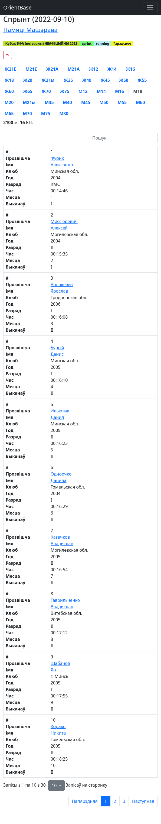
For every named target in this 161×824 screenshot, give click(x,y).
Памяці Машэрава (30, 29)
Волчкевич (62, 284)
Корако (58, 726)
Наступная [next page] (143, 801)
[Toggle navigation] (150, 7)
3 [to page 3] (124, 801)
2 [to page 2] (115, 801)
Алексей (59, 228)
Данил (57, 417)
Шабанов (60, 663)
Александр (62, 165)
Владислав (62, 544)
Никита (58, 733)
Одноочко (61, 474)
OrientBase (17, 7)
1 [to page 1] (105, 801)
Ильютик (60, 411)
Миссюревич (64, 221)
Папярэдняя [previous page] (85, 801)
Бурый (57, 348)
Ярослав (59, 291)
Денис (57, 354)
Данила (59, 480)
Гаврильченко (65, 600)
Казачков (60, 537)
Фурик (57, 158)
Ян (53, 670)
